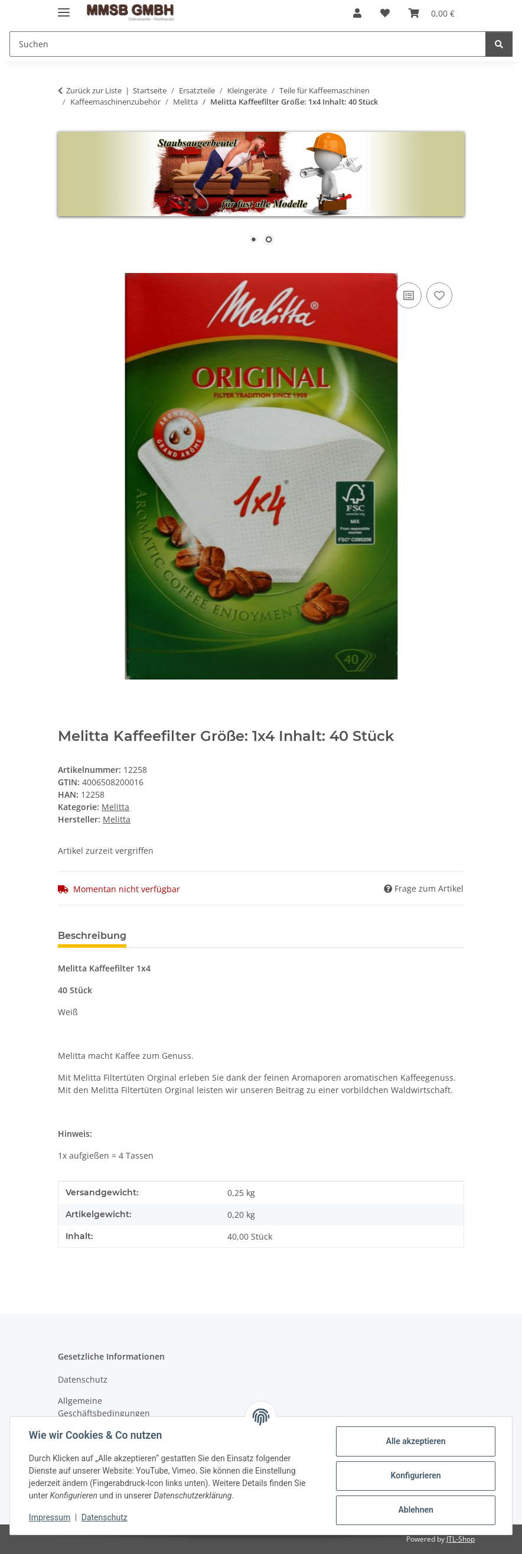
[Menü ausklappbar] (64, 7)
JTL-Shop (460, 1539)
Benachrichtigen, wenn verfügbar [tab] (228, 935)
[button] (357, 13)
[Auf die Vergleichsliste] (409, 295)
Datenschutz (104, 1517)
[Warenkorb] (431, 13)
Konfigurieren (415, 1475)
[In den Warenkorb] (67, 266)
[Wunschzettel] (385, 13)
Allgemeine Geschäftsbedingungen (104, 1407)
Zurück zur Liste (94, 90)
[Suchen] (247, 44)
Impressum (49, 1517)
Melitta (115, 806)
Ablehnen (415, 1509)
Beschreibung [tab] (92, 935)
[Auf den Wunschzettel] (439, 295)
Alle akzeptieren (415, 1441)
